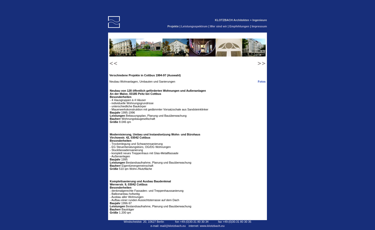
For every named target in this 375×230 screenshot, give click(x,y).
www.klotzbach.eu (212, 225)
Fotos (262, 81)
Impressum (259, 26)
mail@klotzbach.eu (173, 225)
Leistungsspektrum (195, 26)
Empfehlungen (239, 26)
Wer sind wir (219, 26)
